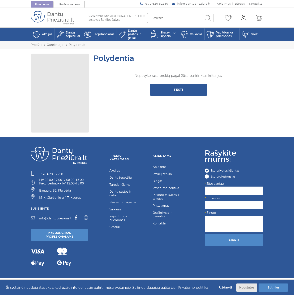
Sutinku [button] (273, 287)
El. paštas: (213, 198)
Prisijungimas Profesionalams (59, 234)
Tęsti (178, 89)
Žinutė (211, 212)
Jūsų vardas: (215, 183)
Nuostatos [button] (246, 287)
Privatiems (42, 4)
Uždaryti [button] (225, 287)
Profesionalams (69, 4)
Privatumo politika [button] (193, 287)
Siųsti (234, 239)
